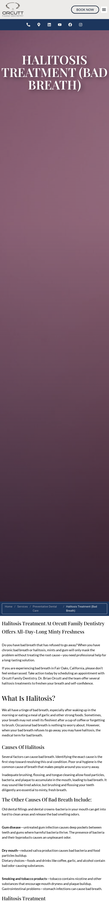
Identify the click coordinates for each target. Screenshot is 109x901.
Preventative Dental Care (45, 609)
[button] (104, 10)
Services (22, 606)
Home (8, 606)
